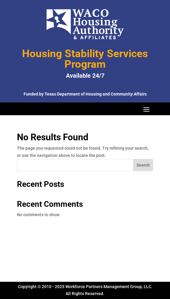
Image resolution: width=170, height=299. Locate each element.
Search (143, 165)
